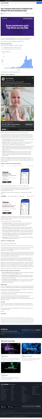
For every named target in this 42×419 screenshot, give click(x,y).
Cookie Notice (24, 397)
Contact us (12, 394)
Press (12, 395)
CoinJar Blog (3, 5)
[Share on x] (31, 13)
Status (12, 397)
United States (12, 384)
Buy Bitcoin (33, 388)
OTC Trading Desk (3, 396)
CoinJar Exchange (3, 394)
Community (7, 5)
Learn (23, 2)
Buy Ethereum (34, 389)
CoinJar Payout (3, 398)
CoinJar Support (19, 303)
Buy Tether (33, 390)
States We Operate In (25, 400)
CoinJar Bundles (3, 390)
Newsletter (12, 398)
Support (26, 2)
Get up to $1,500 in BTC (8, 0)
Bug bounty (12, 391)
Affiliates (12, 389)
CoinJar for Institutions (4, 395)
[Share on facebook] (29, 13)
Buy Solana (33, 391)
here (18, 413)
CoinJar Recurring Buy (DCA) (5, 389)
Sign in (34, 3)
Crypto (11, 2)
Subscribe (38, 406)
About (32, 2)
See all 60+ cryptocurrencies (36, 394)
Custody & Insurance (4, 397)
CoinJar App (2, 388)
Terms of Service (24, 395)
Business (19, 2)
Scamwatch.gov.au (30, 287)
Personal (15, 2)
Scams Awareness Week (10, 38)
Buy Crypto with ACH (4, 391)
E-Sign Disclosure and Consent (26, 396)
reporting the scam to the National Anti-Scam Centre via (16, 287)
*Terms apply (35, 0)
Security (12, 396)
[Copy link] (33, 13)
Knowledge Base (24, 389)
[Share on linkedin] (27, 13)
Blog (29, 2)
